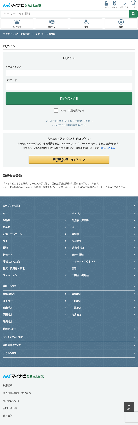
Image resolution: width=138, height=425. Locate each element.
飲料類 (75, 234)
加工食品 (76, 240)
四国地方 (7, 314)
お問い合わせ (10, 408)
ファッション (10, 275)
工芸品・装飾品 (80, 275)
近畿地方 (7, 307)
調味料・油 (78, 247)
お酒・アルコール (12, 234)
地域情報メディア (12, 345)
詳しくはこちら (108, 148)
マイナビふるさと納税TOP (16, 34)
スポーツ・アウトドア (84, 261)
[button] (69, 160)
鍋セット (7, 254)
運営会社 (7, 415)
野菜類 (6, 227)
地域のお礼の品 (11, 261)
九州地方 (76, 314)
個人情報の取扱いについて (17, 393)
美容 (74, 268)
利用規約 (7, 385)
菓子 (5, 240)
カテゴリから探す (12, 205)
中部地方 (76, 300)
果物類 (6, 220)
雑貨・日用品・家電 (13, 268)
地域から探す (9, 286)
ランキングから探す (13, 337)
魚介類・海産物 (80, 220)
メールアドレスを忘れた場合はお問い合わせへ (69, 121)
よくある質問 (9, 353)
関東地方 (7, 300)
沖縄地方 (7, 321)
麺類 (5, 247)
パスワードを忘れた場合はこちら (69, 124)
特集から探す (9, 328)
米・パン (76, 213)
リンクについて (11, 400)
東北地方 (76, 293)
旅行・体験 (78, 254)
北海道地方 (9, 293)
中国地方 (76, 307)
